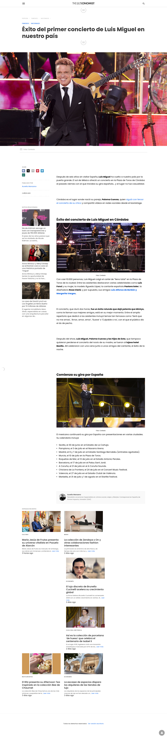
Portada (25, 18)
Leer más (55, 551)
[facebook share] (23, 170)
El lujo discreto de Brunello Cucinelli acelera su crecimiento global (85, 589)
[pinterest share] (37, 170)
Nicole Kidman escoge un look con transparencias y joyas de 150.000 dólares (34, 230)
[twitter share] (28, 170)
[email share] (32, 170)
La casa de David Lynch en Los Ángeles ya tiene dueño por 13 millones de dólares (34, 303)
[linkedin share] (42, 170)
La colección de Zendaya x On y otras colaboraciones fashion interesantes (82, 542)
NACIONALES (45, 18)
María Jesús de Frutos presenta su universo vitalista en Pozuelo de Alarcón (40, 542)
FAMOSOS (34, 18)
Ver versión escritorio (96, 724)
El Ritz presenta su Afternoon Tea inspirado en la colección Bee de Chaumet (41, 684)
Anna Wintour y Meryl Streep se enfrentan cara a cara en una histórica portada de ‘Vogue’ (35, 267)
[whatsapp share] (23, 174)
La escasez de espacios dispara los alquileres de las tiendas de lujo (82, 684)
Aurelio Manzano (74, 494)
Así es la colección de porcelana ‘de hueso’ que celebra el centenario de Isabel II (85, 638)
